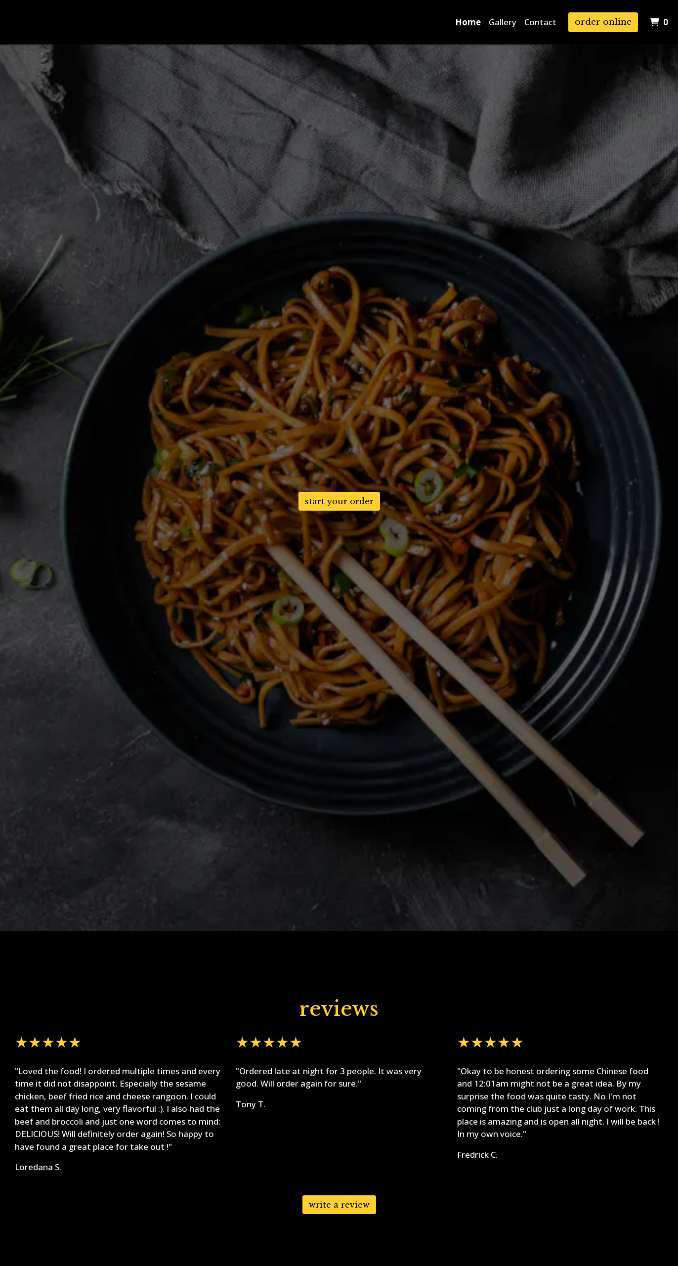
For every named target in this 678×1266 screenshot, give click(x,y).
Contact (540, 22)
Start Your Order (339, 501)
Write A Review (339, 1205)
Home (468, 22)
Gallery (502, 22)
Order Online (603, 22)
